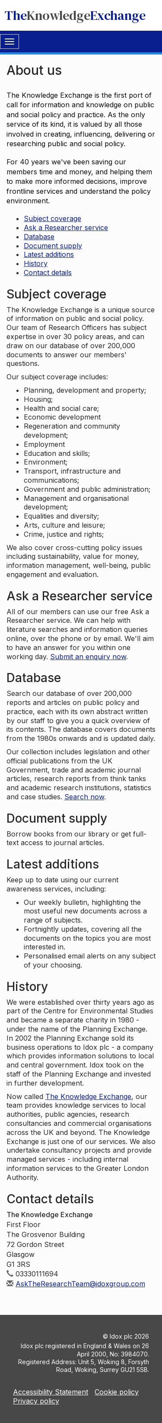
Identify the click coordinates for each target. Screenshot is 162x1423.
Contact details (48, 272)
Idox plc (121, 1336)
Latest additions (49, 254)
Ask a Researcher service (66, 227)
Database (39, 236)
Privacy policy (36, 1401)
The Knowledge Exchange (88, 1096)
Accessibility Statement (50, 1392)
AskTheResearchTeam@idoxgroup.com (80, 1283)
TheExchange (75, 15)
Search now (84, 796)
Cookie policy (117, 1392)
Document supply (53, 245)
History (36, 263)
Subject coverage (52, 218)
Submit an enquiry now (88, 656)
